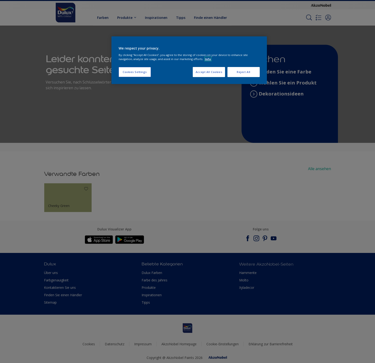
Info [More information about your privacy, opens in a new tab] (208, 59)
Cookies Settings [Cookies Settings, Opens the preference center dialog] (135, 72)
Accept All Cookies (209, 72)
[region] (189, 60)
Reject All (243, 72)
